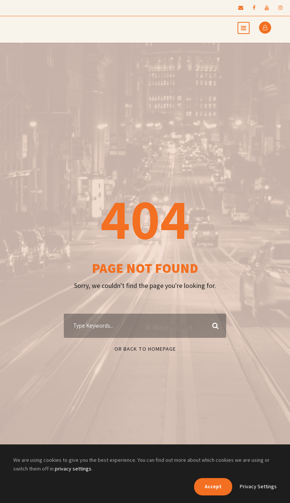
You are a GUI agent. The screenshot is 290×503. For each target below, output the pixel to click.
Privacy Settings (258, 486)
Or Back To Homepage (145, 348)
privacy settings (73, 468)
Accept (213, 486)
